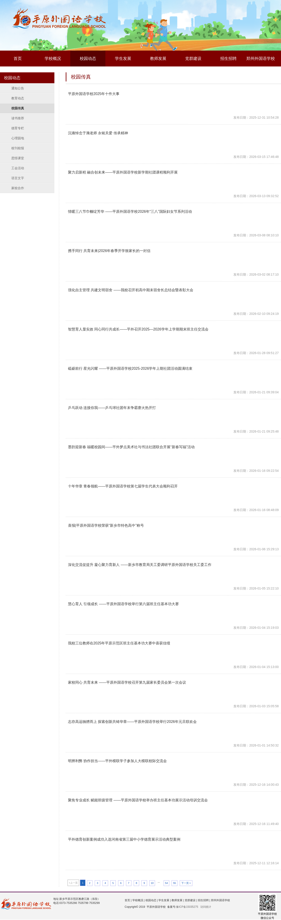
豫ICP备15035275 (187, 906)
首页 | (128, 900)
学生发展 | (164, 900)
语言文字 (17, 178)
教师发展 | (177, 900)
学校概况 (53, 58)
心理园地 (17, 138)
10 (152, 883)
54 (166, 883)
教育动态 (17, 98)
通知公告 (17, 88)
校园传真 (17, 108)
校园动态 (88, 58)
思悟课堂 (17, 158)
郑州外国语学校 (260, 58)
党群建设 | (190, 900)
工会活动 (17, 168)
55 (174, 883)
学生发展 (123, 58)
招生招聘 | (203, 900)
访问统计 (205, 906)
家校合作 (17, 188)
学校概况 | (138, 900)
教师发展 (158, 58)
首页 (18, 58)
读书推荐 (17, 118)
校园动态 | (151, 900)
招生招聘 (228, 58)
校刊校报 (17, 148)
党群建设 (193, 58)
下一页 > (186, 883)
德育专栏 (17, 128)
